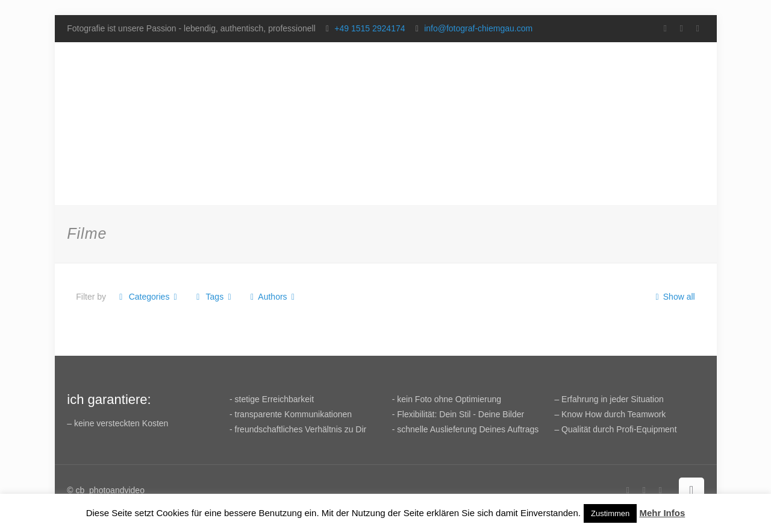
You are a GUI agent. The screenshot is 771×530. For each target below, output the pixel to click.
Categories (148, 296)
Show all (673, 296)
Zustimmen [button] (610, 513)
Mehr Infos (662, 513)
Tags (214, 296)
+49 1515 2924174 (369, 28)
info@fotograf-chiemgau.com (478, 28)
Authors (272, 296)
